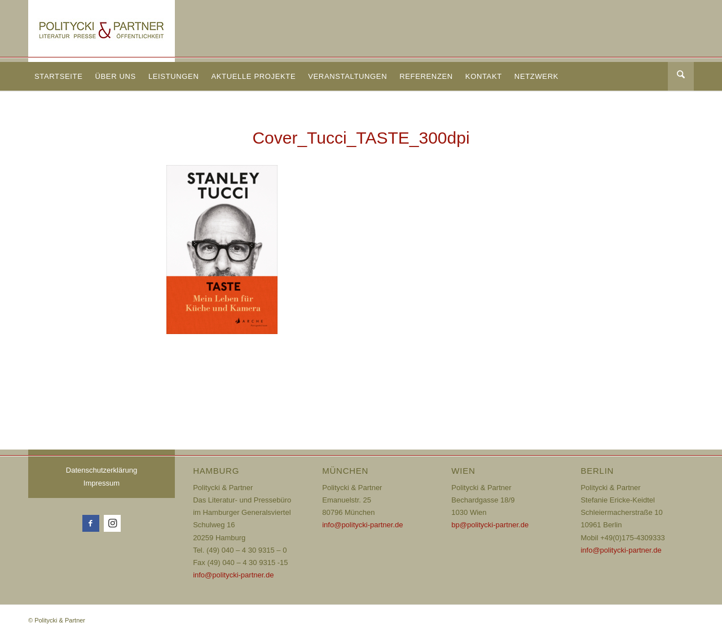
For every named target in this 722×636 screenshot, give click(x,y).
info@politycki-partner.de (233, 575)
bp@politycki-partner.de (490, 525)
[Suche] (681, 76)
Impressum (101, 483)
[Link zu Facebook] (90, 523)
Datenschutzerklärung (101, 470)
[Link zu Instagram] (112, 523)
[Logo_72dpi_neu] (101, 31)
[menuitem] (58, 77)
